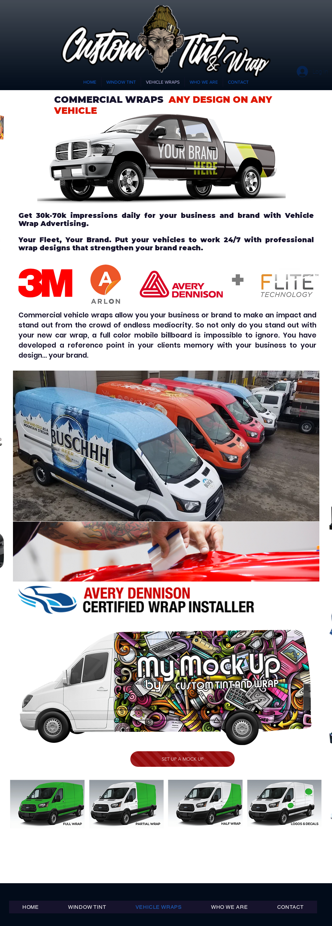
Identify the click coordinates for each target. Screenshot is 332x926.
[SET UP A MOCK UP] (182, 759)
